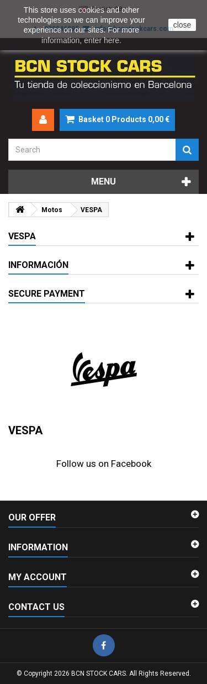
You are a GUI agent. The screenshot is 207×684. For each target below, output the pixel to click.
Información (38, 265)
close (182, 24)
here (111, 40)
